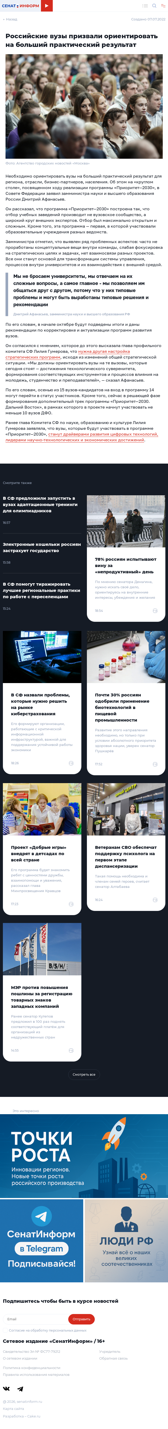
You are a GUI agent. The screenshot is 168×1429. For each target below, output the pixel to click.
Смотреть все (84, 1074)
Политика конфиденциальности (31, 1368)
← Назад (10, 19)
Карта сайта (13, 1408)
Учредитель (109, 1351)
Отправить (81, 1319)
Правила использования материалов (36, 1374)
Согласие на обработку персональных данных (47, 1330)
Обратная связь (113, 1358)
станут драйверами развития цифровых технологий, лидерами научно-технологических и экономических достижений (82, 436)
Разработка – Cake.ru (21, 1416)
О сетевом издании (20, 1358)
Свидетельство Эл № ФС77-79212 (31, 1351)
